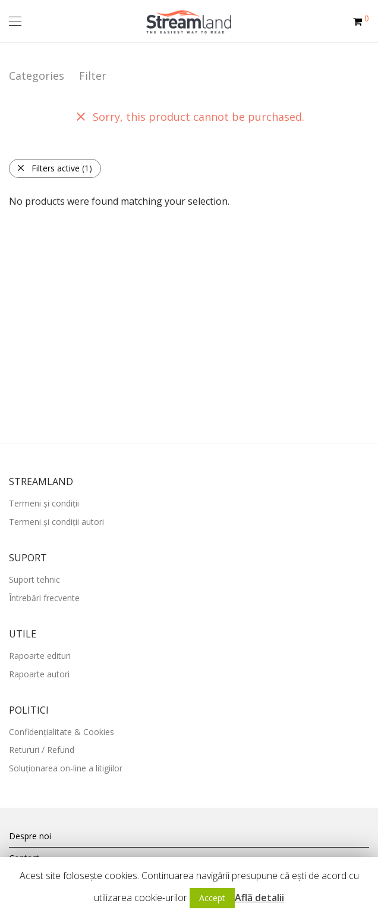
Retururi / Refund (41, 749)
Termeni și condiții (44, 503)
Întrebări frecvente (44, 598)
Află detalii (259, 897)
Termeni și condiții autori (56, 521)
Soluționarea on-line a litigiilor (65, 768)
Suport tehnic (34, 579)
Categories (36, 75)
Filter (92, 75)
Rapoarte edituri (40, 655)
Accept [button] (212, 898)
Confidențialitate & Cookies (61, 731)
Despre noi (30, 836)
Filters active (54, 168)
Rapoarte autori (39, 674)
